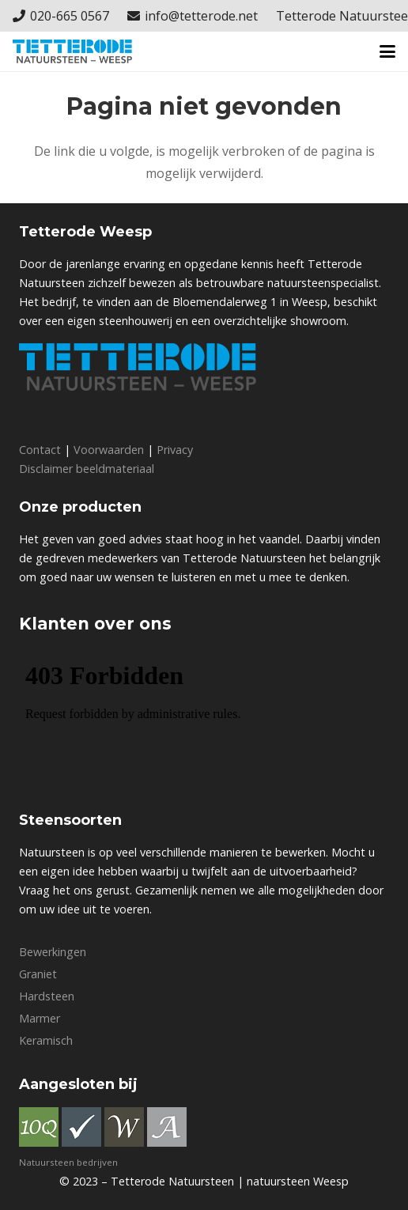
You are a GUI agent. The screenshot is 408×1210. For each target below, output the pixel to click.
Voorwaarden (109, 449)
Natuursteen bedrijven (68, 1162)
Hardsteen (46, 996)
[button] (387, 51)
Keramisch (46, 1040)
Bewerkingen (52, 951)
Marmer (39, 1018)
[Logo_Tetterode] (72, 51)
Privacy (175, 449)
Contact (40, 449)
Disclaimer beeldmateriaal (86, 468)
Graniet (38, 973)
